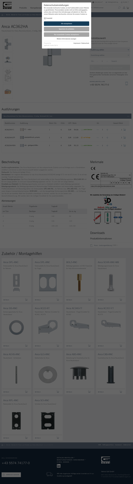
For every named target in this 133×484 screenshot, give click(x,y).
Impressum (77, 43)
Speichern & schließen (66, 29)
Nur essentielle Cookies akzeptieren (66, 34)
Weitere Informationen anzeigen (66, 39)
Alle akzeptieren (66, 24)
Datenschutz (85, 43)
